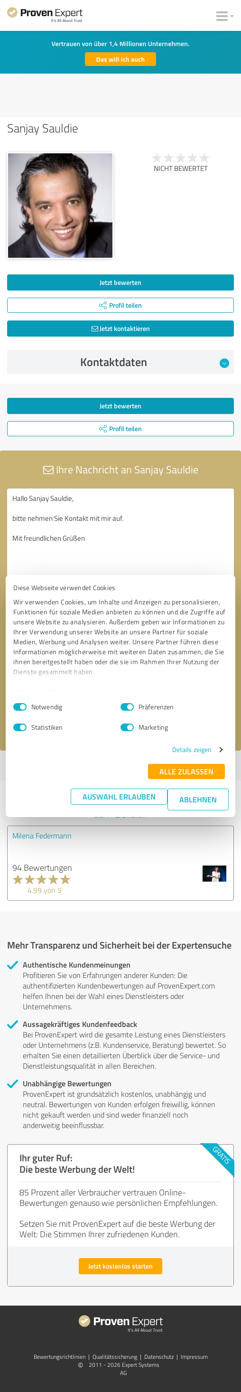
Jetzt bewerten (120, 282)
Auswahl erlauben (119, 796)
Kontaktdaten (155, 362)
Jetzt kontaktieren (121, 328)
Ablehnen (198, 799)
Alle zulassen (186, 771)
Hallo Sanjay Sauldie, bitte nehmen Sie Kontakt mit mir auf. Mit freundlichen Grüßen (120, 542)
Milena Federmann (42, 835)
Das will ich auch (120, 59)
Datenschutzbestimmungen (94, 691)
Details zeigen (192, 749)
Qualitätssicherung (115, 1357)
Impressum (30, 691)
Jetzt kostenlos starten (120, 1265)
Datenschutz (159, 1357)
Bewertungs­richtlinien (59, 1357)
